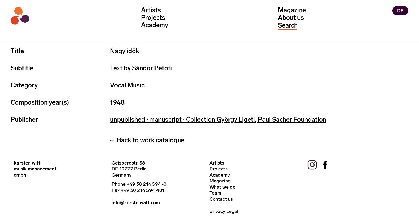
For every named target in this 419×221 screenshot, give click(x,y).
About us (291, 17)
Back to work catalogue (150, 140)
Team (215, 193)
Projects (153, 17)
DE (400, 11)
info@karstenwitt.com (136, 202)
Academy (154, 25)
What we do (222, 187)
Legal (232, 211)
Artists (151, 10)
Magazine (292, 10)
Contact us (221, 199)
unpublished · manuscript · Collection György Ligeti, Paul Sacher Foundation (218, 119)
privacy (217, 211)
